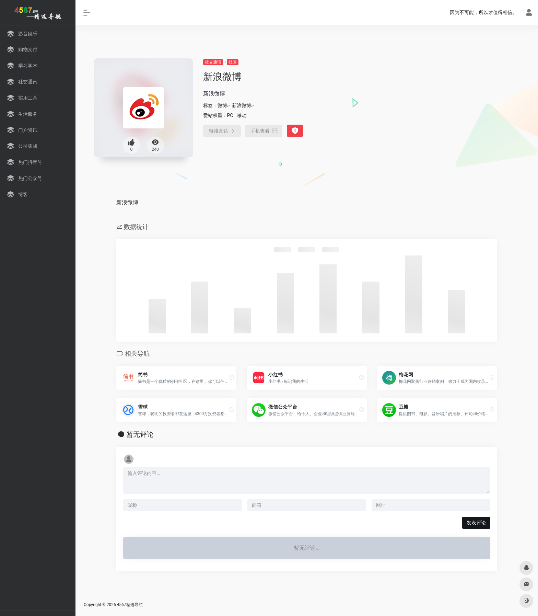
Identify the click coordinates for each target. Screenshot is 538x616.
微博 (222, 105)
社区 (233, 62)
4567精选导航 (130, 604)
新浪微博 (241, 105)
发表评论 (476, 522)
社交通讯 (213, 62)
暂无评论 (140, 434)
